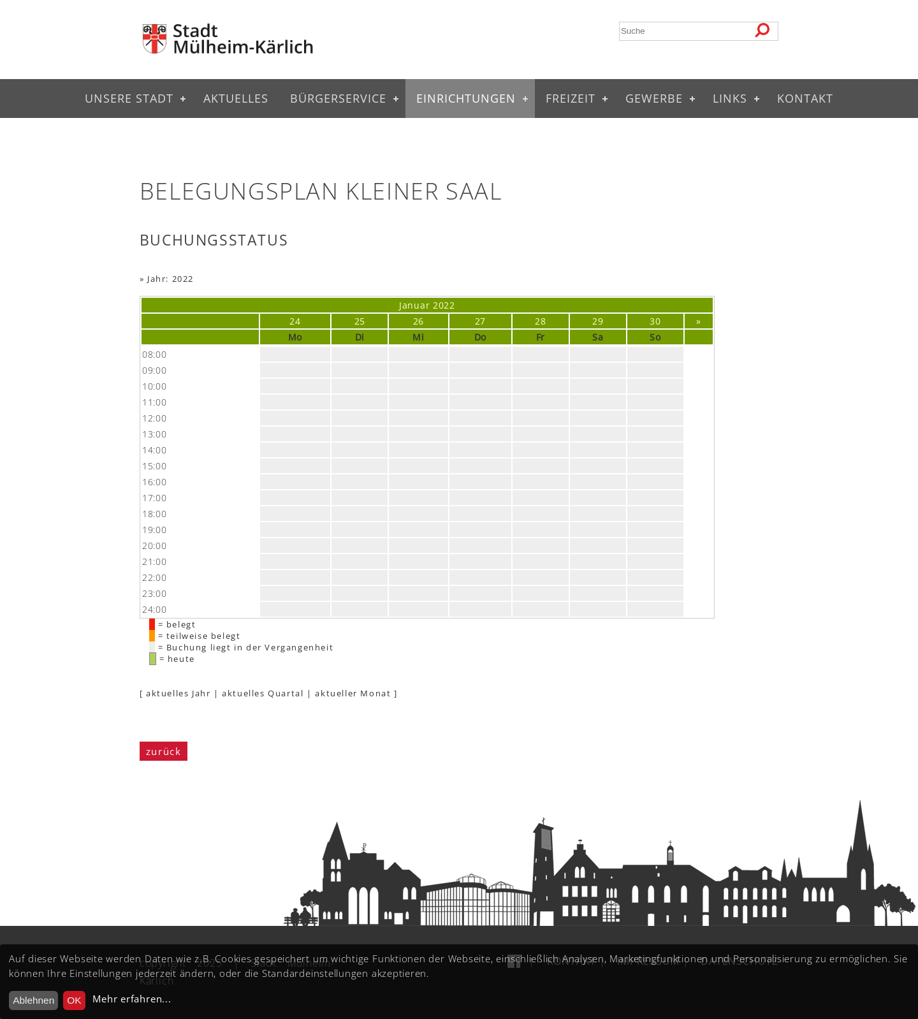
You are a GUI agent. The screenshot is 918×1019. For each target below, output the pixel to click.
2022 (444, 305)
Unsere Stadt (129, 98)
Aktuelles (235, 98)
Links (730, 98)
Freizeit (570, 98)
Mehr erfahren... (131, 999)
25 (359, 321)
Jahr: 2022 (170, 278)
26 (418, 321)
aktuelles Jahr (178, 693)
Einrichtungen (466, 98)
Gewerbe (654, 98)
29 (597, 321)
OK (74, 1000)
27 (480, 321)
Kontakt (805, 98)
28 (540, 321)
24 (294, 321)
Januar (414, 305)
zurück (164, 751)
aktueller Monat (353, 693)
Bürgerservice (338, 98)
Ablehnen (33, 1000)
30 (655, 321)
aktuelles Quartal (262, 693)
